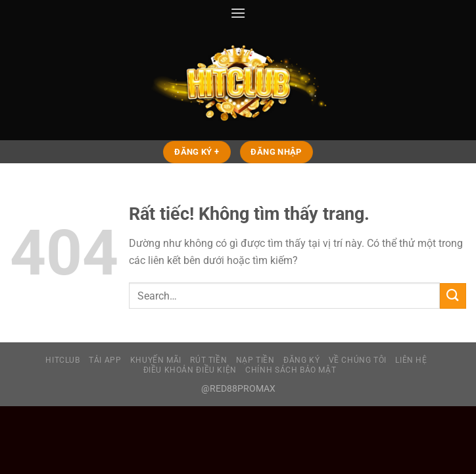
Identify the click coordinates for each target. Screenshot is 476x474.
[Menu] (238, 13)
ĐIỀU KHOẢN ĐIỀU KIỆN (190, 370)
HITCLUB (62, 360)
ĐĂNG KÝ (301, 360)
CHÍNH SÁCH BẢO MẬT (290, 370)
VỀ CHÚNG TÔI (358, 360)
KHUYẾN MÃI (155, 360)
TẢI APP (105, 360)
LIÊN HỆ (411, 360)
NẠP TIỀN (255, 360)
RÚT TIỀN (208, 360)
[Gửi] (453, 296)
